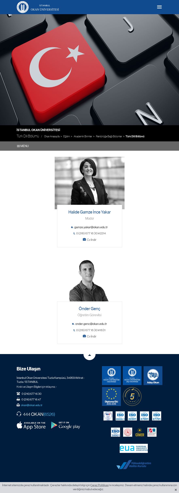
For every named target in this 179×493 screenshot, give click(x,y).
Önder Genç (89, 309)
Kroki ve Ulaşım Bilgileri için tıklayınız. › (37, 386)
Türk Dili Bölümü (135, 136)
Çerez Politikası (99, 485)
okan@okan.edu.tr (32, 405)
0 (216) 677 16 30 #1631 (90, 330)
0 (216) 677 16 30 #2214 (91, 233)
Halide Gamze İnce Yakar (89, 212)
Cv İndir (91, 240)
